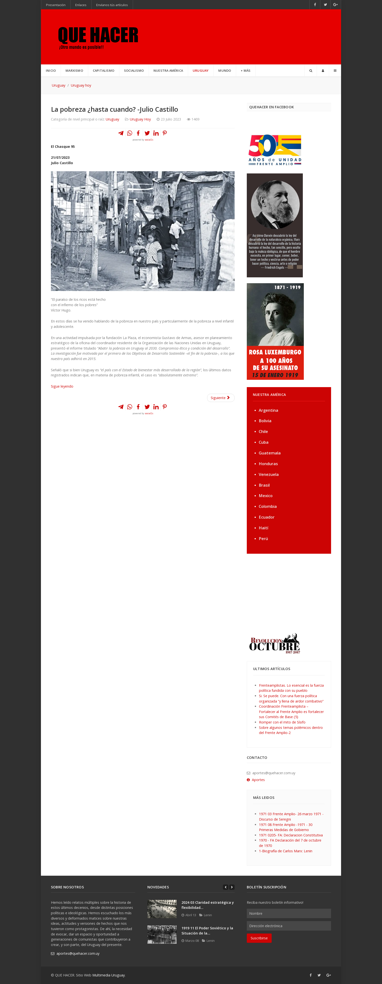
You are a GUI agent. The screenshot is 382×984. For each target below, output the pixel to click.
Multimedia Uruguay (108, 975)
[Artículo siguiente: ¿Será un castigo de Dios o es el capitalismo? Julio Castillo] (221, 398)
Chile (263, 431)
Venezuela (269, 474)
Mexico (266, 495)
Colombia (268, 506)
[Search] (310, 70)
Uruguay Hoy (140, 119)
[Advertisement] (277, 592)
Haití (263, 528)
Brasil (264, 485)
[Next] (232, 887)
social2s (149, 139)
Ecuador (267, 517)
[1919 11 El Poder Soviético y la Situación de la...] (162, 934)
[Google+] (335, 4)
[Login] (323, 70)
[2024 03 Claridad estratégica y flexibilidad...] (162, 909)
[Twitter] (325, 4)
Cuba (263, 442)
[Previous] (225, 887)
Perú (263, 538)
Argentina (268, 410)
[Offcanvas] (335, 70)
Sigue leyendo (62, 386)
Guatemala (270, 453)
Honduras (268, 463)
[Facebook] (314, 4)
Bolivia (265, 420)
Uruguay (112, 119)
